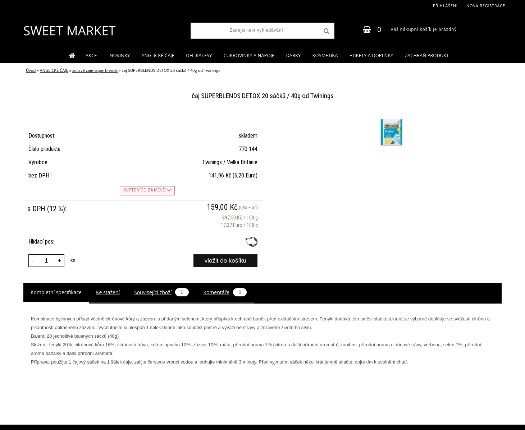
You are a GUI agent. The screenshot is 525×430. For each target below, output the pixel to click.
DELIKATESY (199, 55)
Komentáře (225, 292)
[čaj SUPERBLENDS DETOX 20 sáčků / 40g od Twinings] (390, 119)
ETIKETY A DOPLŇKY (371, 55)
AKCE (92, 55)
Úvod (31, 70)
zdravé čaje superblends (95, 70)
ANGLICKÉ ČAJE (157, 55)
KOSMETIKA (325, 55)
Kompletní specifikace (56, 292)
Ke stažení (108, 292)
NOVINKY (120, 55)
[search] (326, 31)
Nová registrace (485, 5)
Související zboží (161, 292)
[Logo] (69, 30)
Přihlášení (445, 5)
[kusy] (46, 260)
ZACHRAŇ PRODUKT (427, 55)
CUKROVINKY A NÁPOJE (248, 55)
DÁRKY (293, 55)
